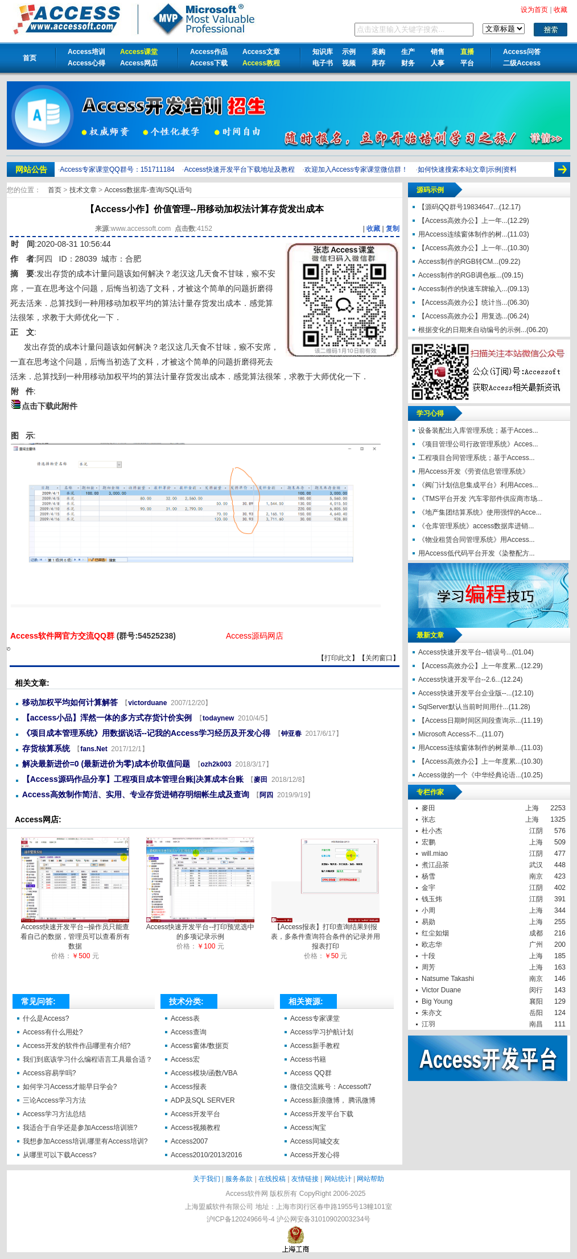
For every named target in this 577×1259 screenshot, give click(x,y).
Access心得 (86, 63)
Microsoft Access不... (450, 734)
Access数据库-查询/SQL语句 (148, 190)
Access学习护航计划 (321, 1032)
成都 (536, 933)
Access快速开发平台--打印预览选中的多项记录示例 (200, 928)
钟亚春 (291, 734)
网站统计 (338, 1179)
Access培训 (86, 52)
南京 (536, 876)
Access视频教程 (195, 1128)
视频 (349, 63)
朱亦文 (432, 1013)
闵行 (536, 990)
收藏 (373, 229)
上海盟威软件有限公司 (219, 1207)
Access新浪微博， (318, 1100)
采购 (378, 52)
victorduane (147, 703)
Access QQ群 (311, 1073)
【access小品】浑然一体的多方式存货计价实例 (107, 717)
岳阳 (536, 1013)
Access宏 (185, 1059)
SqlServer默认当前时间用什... (463, 707)
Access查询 (189, 1032)
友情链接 (305, 1179)
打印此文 (338, 658)
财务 (408, 63)
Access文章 (261, 52)
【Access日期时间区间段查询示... (469, 720)
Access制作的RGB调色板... (460, 275)
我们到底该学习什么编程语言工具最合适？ (88, 1059)
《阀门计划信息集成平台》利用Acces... (478, 485)
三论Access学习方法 (54, 1100)
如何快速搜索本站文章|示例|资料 (467, 169)
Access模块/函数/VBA (204, 1073)
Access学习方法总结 (54, 1114)
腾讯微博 (362, 1100)
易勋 (428, 922)
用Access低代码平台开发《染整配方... (476, 553)
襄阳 (536, 1001)
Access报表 (189, 1087)
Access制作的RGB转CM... (458, 262)
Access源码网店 (254, 635)
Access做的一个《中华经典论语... (469, 775)
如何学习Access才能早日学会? (70, 1087)
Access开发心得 (315, 1155)
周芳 (428, 967)
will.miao (435, 854)
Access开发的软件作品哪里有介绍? (76, 1046)
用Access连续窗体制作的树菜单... (469, 748)
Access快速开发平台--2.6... (459, 680)
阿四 (44, 258)
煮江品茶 (435, 865)
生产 (408, 52)
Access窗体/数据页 (200, 1046)
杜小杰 (432, 831)
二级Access (522, 63)
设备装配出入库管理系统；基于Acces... (478, 430)
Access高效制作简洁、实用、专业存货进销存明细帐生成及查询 (135, 794)
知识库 (322, 52)
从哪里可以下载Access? (59, 1155)
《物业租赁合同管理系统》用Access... (476, 540)
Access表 (185, 1018)
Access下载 (209, 63)
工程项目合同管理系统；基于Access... (476, 458)
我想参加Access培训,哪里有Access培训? (85, 1141)
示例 (349, 52)
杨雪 (428, 876)
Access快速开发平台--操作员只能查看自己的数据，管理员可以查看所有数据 (75, 933)
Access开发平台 (195, 1114)
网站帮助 (370, 1179)
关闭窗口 (379, 658)
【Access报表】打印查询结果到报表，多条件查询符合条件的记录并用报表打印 (325, 933)
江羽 (428, 1024)
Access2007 (189, 1141)
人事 (437, 63)
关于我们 (206, 1179)
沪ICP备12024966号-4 (241, 1219)
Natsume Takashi (448, 979)
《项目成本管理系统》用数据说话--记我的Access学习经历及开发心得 (146, 733)
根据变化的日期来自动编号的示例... (472, 330)
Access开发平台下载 (321, 1114)
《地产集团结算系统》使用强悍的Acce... (480, 512)
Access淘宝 (308, 1128)
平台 (467, 63)
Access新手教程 (315, 1046)
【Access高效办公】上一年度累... (469, 666)
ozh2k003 (216, 764)
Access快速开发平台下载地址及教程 (239, 169)
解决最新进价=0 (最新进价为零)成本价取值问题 (106, 763)
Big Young (437, 1001)
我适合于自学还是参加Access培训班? (80, 1128)
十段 (428, 956)
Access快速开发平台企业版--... (465, 693)
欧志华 (432, 945)
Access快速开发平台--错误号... (465, 652)
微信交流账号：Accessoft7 (331, 1087)
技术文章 (83, 190)
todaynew (218, 718)
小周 (428, 910)
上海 (532, 808)
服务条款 (239, 1179)
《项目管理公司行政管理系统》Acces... (478, 444)
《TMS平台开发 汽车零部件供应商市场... (480, 499)
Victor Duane (441, 990)
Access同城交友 (315, 1141)
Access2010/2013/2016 (206, 1155)
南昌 (536, 1024)
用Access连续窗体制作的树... (463, 234)
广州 (536, 945)
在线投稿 (272, 1179)
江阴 (536, 831)
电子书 (322, 63)
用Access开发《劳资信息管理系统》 (473, 471)
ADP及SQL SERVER (203, 1100)
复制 (392, 229)
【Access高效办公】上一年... (463, 221)
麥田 (260, 780)
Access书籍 (308, 1059)
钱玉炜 (432, 899)
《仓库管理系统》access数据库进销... (476, 526)
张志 (428, 819)
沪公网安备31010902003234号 (323, 1219)
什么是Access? (46, 1018)
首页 (29, 58)
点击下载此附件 (49, 406)
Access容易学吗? (49, 1073)
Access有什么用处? (53, 1032)
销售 (437, 52)
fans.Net (93, 749)
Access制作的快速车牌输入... (463, 289)
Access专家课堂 (315, 1018)
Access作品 (209, 52)
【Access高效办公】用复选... (463, 316)
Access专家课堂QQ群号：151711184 (117, 169)
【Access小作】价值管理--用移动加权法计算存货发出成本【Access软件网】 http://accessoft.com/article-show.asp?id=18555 (8, 649)
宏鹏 (428, 842)
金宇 (428, 888)
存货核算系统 (46, 748)
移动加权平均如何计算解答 (70, 702)
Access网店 (139, 63)
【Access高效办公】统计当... (463, 303)
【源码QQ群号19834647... (458, 207)
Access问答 (522, 52)
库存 (378, 63)
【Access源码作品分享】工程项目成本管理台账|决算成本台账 (133, 779)
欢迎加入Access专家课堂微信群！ (356, 169)
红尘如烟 (435, 933)
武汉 (536, 865)
